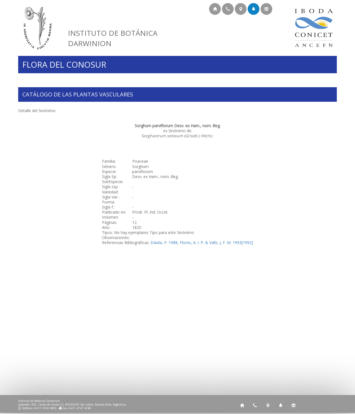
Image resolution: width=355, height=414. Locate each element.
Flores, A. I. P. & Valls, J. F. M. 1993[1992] (216, 242)
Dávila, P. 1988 (164, 242)
